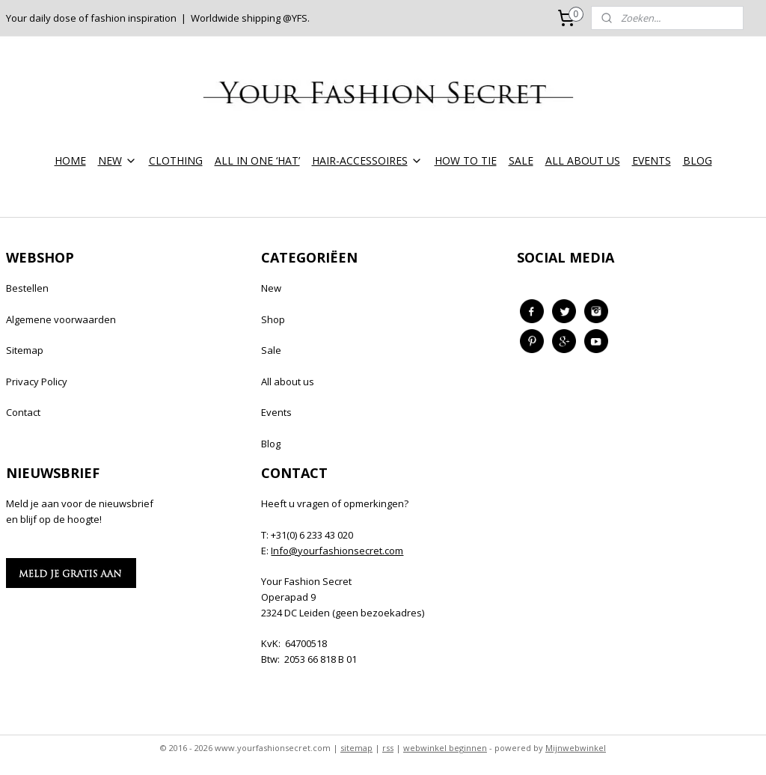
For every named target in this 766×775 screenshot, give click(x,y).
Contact (23, 412)
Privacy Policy (36, 381)
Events (276, 412)
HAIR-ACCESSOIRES (367, 160)
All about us (287, 381)
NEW (117, 160)
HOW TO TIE (466, 160)
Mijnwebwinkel (575, 747)
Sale (271, 350)
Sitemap (24, 350)
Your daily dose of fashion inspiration (91, 18)
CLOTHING (176, 160)
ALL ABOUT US (582, 160)
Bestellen (27, 288)
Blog (271, 443)
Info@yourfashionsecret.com (337, 550)
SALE (521, 160)
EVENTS (651, 160)
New (271, 288)
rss (387, 747)
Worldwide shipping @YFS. (250, 18)
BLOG (697, 160)
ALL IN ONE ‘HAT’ (257, 160)
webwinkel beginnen (445, 747)
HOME (70, 160)
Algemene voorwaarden (61, 319)
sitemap (356, 747)
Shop (273, 319)
